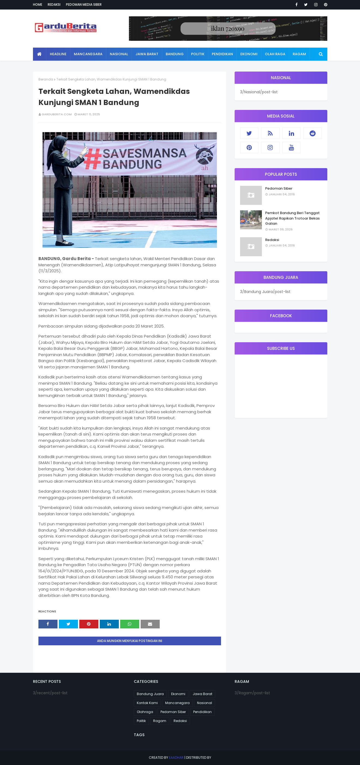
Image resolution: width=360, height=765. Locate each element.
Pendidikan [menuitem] (222, 54)
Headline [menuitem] (58, 54)
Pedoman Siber (278, 188)
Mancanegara (177, 703)
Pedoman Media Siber (84, 4)
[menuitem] (39, 54)
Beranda (45, 79)
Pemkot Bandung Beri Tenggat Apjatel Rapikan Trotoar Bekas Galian (292, 218)
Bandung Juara (150, 694)
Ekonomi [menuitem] (249, 54)
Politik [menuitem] (197, 54)
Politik (141, 720)
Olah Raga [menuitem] (275, 54)
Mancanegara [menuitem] (88, 54)
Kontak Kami (147, 703)
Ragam (159, 720)
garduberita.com (57, 114)
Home (37, 4)
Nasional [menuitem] (119, 54)
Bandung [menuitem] (175, 54)
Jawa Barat (202, 694)
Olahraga (145, 712)
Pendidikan (202, 712)
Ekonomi (178, 694)
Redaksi (54, 4)
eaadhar (176, 757)
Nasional (204, 703)
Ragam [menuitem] (299, 54)
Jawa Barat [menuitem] (146, 54)
